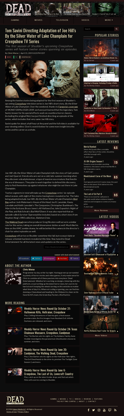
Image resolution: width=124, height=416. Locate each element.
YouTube (62, 258)
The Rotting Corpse (93, 86)
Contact (92, 401)
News (9, 57)
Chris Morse (13, 53)
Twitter (36, 258)
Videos (78, 399)
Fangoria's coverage (68, 106)
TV (16, 57)
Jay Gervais (90, 60)
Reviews (87, 399)
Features (98, 399)
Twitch (74, 258)
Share (74, 247)
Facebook (24, 258)
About (82, 401)
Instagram (49, 258)
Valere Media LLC (19, 409)
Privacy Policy (23, 412)
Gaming (53, 399)
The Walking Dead (14, 222)
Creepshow (26, 57)
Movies (63, 399)
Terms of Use (11, 412)
